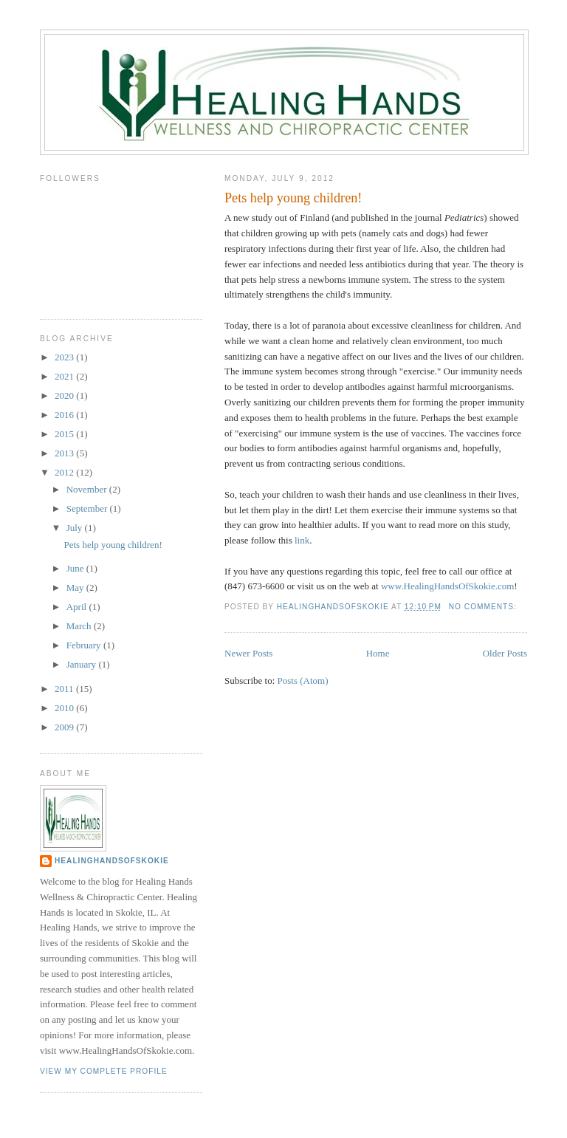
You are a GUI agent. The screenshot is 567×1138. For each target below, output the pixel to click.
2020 (65, 395)
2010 (65, 707)
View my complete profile (104, 1071)
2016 (65, 414)
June (76, 568)
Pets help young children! (293, 198)
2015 (65, 433)
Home (378, 653)
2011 (65, 688)
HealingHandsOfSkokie (112, 861)
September (88, 508)
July (75, 527)
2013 (65, 453)
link (302, 540)
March (80, 625)
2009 (65, 727)
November (87, 489)
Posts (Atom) (303, 680)
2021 (65, 376)
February (84, 645)
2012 (65, 472)
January (82, 664)
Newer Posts (248, 653)
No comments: (484, 607)
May (76, 587)
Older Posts (505, 653)
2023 (65, 357)
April (77, 606)
